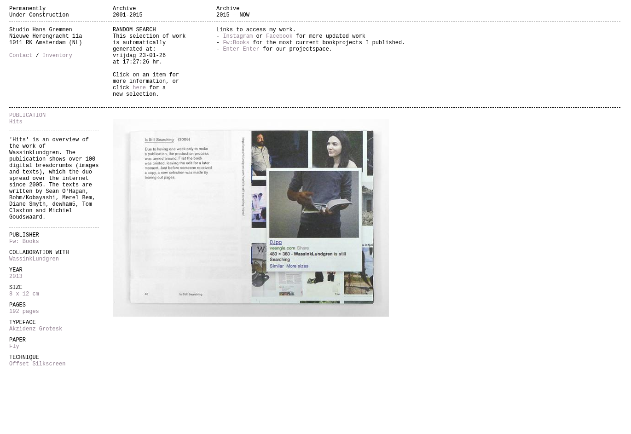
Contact (20, 65)
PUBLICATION (27, 135)
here (139, 104)
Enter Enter (241, 57)
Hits (16, 143)
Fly (14, 405)
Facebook (279, 41)
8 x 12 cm (24, 344)
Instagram (238, 41)
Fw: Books (24, 284)
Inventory (57, 65)
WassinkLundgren (34, 304)
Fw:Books (236, 49)
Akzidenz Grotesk (35, 385)
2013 (16, 324)
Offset (20, 425)
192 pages (24, 365)
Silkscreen (48, 425)
